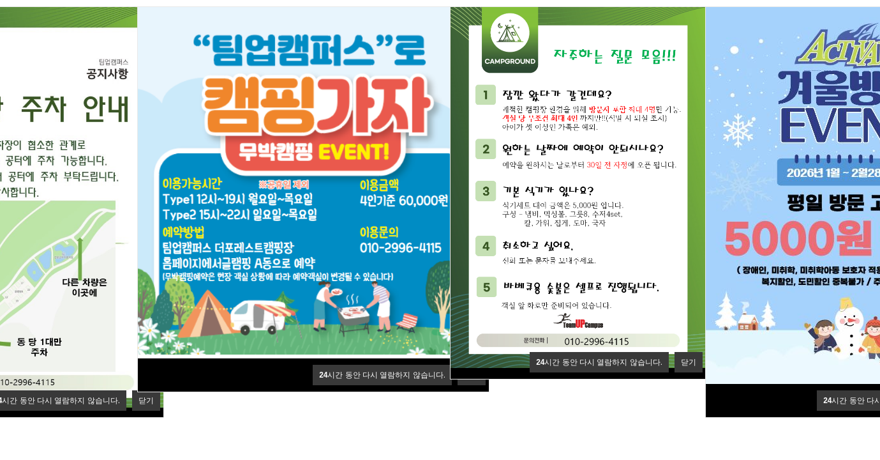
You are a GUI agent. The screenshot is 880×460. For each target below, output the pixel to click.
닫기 (146, 400)
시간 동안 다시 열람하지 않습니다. (382, 375)
